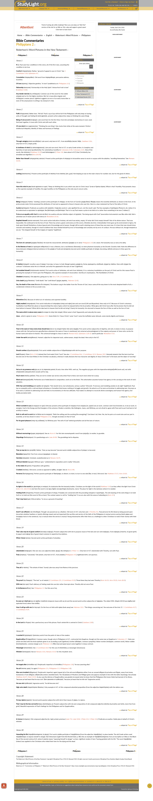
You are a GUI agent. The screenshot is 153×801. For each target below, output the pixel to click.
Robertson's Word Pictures (66, 35)
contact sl (90, 781)
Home (19, 35)
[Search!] (91, 67)
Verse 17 (19, 508)
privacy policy (59, 781)
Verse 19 (19, 527)
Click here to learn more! (64, 29)
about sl (99, 781)
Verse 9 (19, 295)
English (49, 35)
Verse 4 (19, 169)
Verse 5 (19, 182)
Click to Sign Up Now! (127, 2)
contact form (109, 785)
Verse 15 (19, 446)
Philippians (86, 35)
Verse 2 (19, 109)
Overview (79, 78)
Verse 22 (19, 576)
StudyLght (28, 4)
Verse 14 (19, 429)
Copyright (80, 80)
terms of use (46, 781)
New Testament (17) (83, 94)
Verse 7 (19, 238)
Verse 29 (19, 715)
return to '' (86, 105)
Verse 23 (19, 597)
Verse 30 (19, 730)
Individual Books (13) (84, 97)
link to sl (108, 781)
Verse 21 (19, 563)
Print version (80, 76)
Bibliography (80, 83)
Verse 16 (19, 482)
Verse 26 (19, 660)
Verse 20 (19, 547)
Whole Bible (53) (82, 91)
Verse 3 (19, 137)
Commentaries (34, 35)
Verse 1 (19, 61)
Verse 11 (19, 346)
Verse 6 (19, 197)
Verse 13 (19, 401)
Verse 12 (19, 365)
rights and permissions (76, 781)
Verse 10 (19, 325)
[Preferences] (136, 8)
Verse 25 (19, 631)
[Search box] (82, 67)
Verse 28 (19, 696)
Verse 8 (19, 260)
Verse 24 (19, 618)
